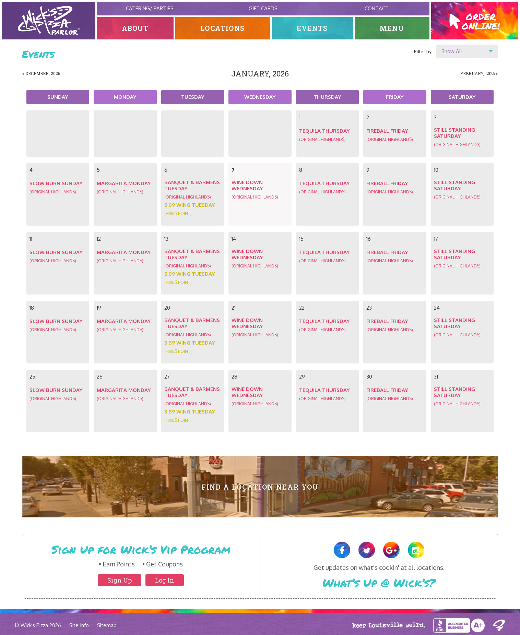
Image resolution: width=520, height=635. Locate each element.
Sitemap (107, 625)
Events (312, 28)
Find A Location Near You (260, 487)
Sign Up (119, 580)
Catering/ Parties (150, 8)
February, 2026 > (479, 73)
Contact (377, 8)
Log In (164, 580)
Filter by (423, 51)
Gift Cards (263, 8)
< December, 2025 (41, 73)
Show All (451, 51)
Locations (223, 28)
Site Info (79, 625)
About (135, 28)
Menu (392, 28)
